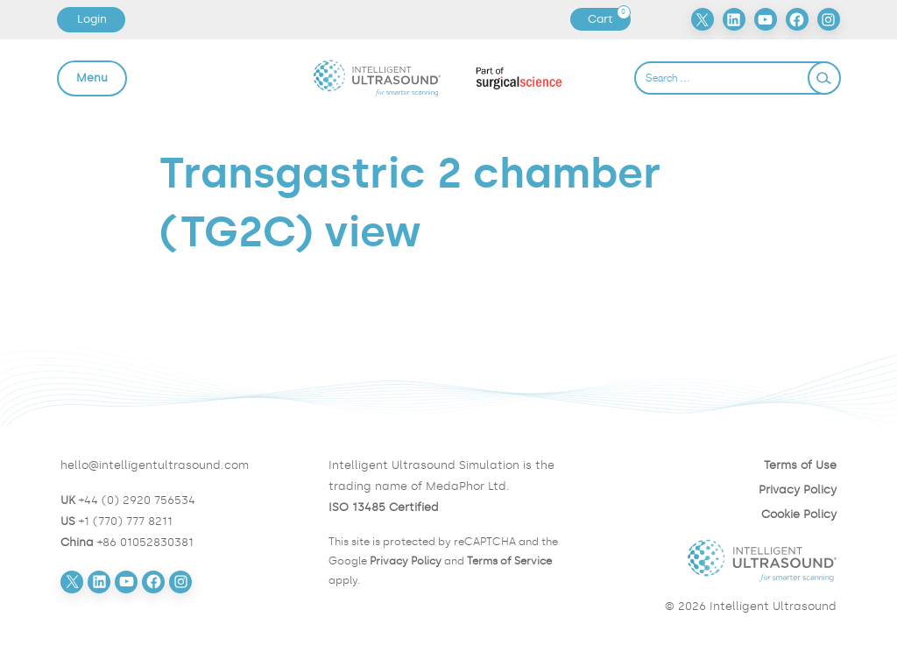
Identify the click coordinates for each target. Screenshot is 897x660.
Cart (609, 19)
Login (92, 18)
